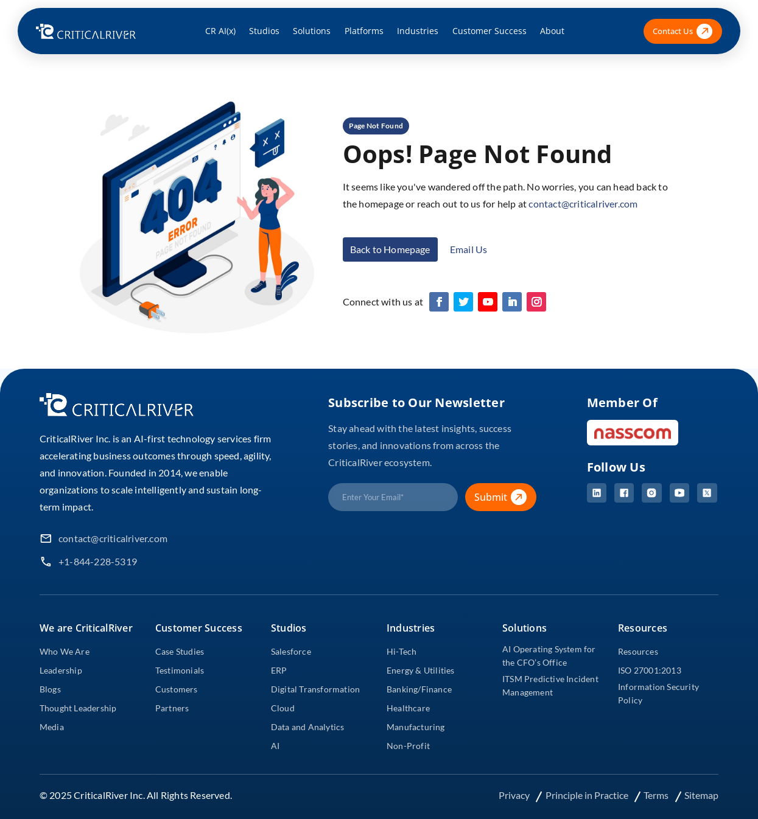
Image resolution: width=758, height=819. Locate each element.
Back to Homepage (390, 249)
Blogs (50, 689)
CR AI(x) (220, 31)
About (552, 31)
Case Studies (179, 651)
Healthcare (408, 708)
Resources (638, 651)
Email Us (469, 249)
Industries (417, 31)
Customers (176, 689)
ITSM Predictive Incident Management (550, 685)
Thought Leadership (78, 708)
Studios (264, 31)
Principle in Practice (588, 795)
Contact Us (682, 32)
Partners (172, 708)
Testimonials (179, 670)
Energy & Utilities (421, 670)
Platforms (364, 31)
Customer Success (489, 31)
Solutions (312, 31)
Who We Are (64, 651)
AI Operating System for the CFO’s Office (549, 655)
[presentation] (420, 544)
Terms (657, 795)
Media (52, 727)
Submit (505, 497)
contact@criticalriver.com (582, 203)
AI (275, 746)
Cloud (283, 708)
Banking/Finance (419, 689)
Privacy (515, 795)
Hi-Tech (401, 651)
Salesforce (291, 651)
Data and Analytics (308, 727)
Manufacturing (416, 727)
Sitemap (701, 795)
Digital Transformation (315, 689)
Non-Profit (408, 746)
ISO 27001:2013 (649, 670)
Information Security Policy (658, 693)
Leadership (61, 670)
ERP (279, 670)
